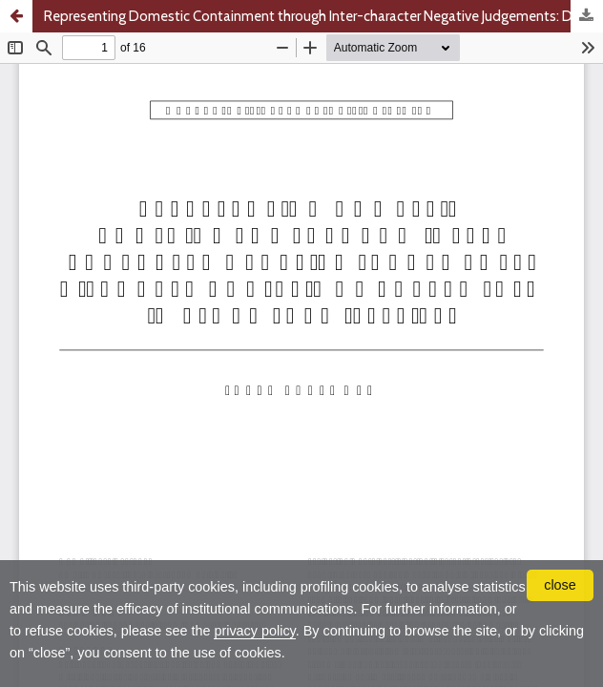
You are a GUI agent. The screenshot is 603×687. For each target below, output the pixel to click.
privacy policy (254, 630)
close (560, 585)
